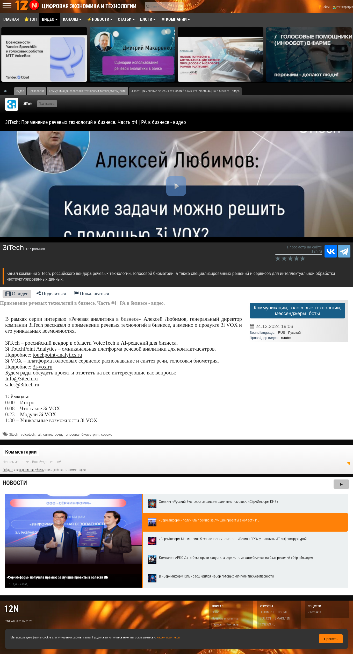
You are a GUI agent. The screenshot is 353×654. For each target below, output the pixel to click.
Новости (15, 482)
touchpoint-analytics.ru (57, 355)
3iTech (27, 104)
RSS (348, 464)
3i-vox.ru (42, 367)
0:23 (10, 414)
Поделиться (51, 293)
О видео (16, 293)
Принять (330, 639)
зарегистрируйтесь (31, 470)
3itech (13, 434)
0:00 (10, 402)
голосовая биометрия (81, 434)
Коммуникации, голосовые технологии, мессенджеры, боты (297, 310)
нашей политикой (168, 637)
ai (39, 434)
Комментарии (21, 452)
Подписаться (47, 104)
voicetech (28, 434)
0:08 (10, 408)
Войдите (8, 470)
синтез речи (52, 434)
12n (11, 609)
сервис (106, 434)
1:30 (10, 420)
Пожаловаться (91, 293)
